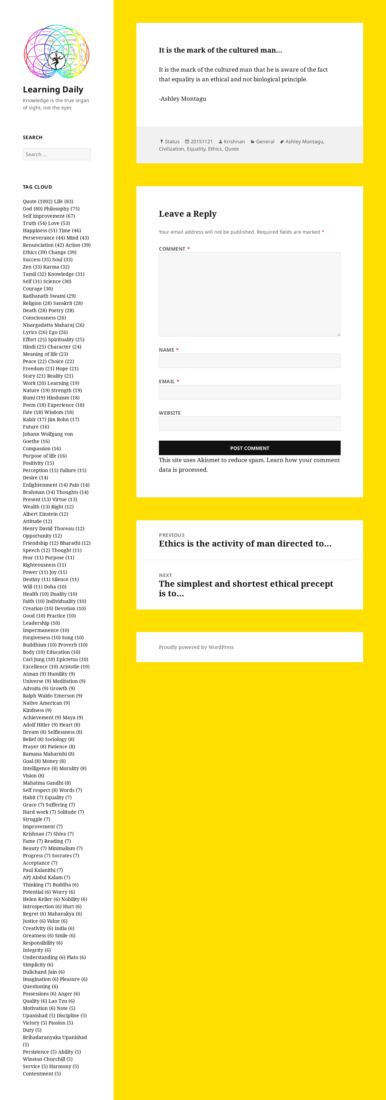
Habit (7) (33, 797)
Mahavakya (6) (64, 913)
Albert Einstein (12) (45, 514)
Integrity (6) (37, 950)
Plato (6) (76, 957)
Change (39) (62, 252)
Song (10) (73, 637)
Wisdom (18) (59, 412)
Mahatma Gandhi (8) (47, 782)
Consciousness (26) (44, 317)
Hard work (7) (39, 812)
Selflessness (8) (65, 732)
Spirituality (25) (66, 339)
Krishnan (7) (37, 833)
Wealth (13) (36, 506)
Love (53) (59, 223)
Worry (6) (63, 892)
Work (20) (34, 383)
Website (170, 412)
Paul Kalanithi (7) (43, 870)
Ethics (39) (35, 252)
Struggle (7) (36, 819)
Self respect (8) (40, 790)
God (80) (33, 208)
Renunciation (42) (43, 245)
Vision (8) (33, 775)
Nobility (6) (74, 899)
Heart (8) (69, 724)
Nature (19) (36, 390)
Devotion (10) (70, 608)
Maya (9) (73, 717)
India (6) (64, 928)
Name (169, 349)
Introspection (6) (42, 906)
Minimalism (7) (65, 848)
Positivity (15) (38, 463)
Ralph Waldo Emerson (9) (52, 695)
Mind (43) (77, 237)
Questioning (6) (40, 986)
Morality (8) (73, 768)
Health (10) (36, 593)
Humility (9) (61, 673)
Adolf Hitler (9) (40, 724)
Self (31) (32, 281)
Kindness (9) (37, 710)
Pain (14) (79, 484)
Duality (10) (63, 593)
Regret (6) (34, 913)
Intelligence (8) (40, 768)
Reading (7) (57, 841)
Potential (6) (37, 892)
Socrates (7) (65, 855)
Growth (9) (62, 688)
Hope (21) (67, 368)
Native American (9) (46, 703)
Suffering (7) (60, 804)
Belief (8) (33, 739)
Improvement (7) (43, 826)
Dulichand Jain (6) (44, 971)
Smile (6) (65, 935)
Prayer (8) (34, 746)
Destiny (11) (37, 579)
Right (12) (62, 506)
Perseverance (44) (44, 237)
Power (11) (35, 572)
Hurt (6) (72, 906)
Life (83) (63, 201)
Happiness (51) (40, 230)
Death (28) (35, 310)
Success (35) (37, 259)
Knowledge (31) (66, 274)
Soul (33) (62, 259)
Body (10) (34, 652)
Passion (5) (60, 1022)
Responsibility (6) (43, 942)
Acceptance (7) (40, 862)
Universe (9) (37, 681)
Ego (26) (58, 332)
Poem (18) (34, 405)
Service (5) (35, 1066)
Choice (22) (61, 361)
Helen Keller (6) (41, 899)
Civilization (171, 148)
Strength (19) (66, 390)
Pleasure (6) (74, 979)
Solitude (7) (70, 812)
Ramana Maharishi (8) (48, 753)
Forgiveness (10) (42, 637)
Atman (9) (34, 673)
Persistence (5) (40, 1051)
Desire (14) (35, 477)
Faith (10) (34, 601)
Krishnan (234, 141)
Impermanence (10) (46, 630)
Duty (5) (32, 1030)
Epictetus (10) (72, 659)
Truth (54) (35, 223)
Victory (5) (35, 1022)
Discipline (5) (72, 1015)
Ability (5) (69, 1051)
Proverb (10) (73, 644)
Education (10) (63, 652)
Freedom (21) (38, 368)
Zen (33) (32, 266)
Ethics (215, 148)
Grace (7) (33, 804)
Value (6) (57, 921)
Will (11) (33, 586)
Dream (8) (34, 732)
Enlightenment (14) (45, 484)
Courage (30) (38, 288)
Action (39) (78, 245)
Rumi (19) (34, 397)
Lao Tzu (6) (61, 1001)
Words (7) (70, 790)
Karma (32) (56, 266)
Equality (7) (58, 797)
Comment (174, 248)
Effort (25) (35, 339)
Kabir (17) (34, 419)
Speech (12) (36, 550)
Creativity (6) (38, 928)
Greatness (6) (38, 935)
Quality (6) (35, 1001)
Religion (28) (37, 303)
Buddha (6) (66, 884)
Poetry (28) (61, 310)
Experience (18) (65, 405)
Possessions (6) (39, 993)
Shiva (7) (63, 833)
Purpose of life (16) (45, 455)
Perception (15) (41, 470)
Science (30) (57, 281)
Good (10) (34, 615)
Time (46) (70, 230)
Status (172, 141)
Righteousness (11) (44, 564)
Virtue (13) (64, 499)
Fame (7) (33, 841)
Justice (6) (34, 921)
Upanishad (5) (39, 1015)
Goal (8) (32, 761)
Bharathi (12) (75, 543)
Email (169, 381)
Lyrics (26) (35, 332)
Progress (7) (37, 855)
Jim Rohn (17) (63, 419)
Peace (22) (35, 361)
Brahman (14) (39, 492)
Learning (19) (63, 383)
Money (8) (54, 761)
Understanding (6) (44, 957)
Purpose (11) (59, 557)
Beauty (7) (35, 848)
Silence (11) (65, 579)
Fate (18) (33, 412)
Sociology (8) (59, 739)
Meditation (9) (69, 681)
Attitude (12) (37, 521)
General (265, 141)
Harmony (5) (64, 1066)
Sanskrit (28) (68, 303)
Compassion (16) (42, 448)
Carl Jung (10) (39, 659)
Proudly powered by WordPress (196, 647)
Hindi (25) (34, 346)
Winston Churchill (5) (48, 1059)
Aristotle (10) (75, 666)
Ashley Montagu (304, 141)
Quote (232, 148)
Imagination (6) (41, 979)
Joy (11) (58, 572)
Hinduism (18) (63, 397)
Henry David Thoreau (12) (53, 528)
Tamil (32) (34, 274)
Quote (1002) (38, 201)
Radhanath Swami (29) (49, 295)
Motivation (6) (39, 1008)
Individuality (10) (66, 601)
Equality (196, 148)
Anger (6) (69, 993)
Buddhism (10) (40, 644)
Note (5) (66, 1008)
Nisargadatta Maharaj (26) (53, 325)
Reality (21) (60, 375)
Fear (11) (33, 557)
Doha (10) (55, 586)
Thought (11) (67, 550)
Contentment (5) (42, 1073)
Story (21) (34, 375)
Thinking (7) (37, 884)
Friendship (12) (41, 543)
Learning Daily (53, 89)
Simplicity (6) (38, 964)
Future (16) (36, 426)
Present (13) (37, 499)
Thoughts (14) (72, 492)
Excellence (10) (40, 666)
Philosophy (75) (62, 208)
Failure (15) (73, 470)
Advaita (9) (35, 688)
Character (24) (64, 346)
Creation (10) (38, 608)
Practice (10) (61, 615)
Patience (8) (61, 746)
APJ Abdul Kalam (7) (46, 877)
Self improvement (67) (49, 216)
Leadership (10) (41, 623)
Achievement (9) (42, 717)
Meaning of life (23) (45, 354)
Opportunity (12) (42, 535)
